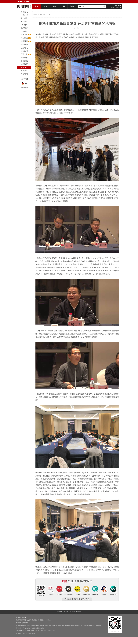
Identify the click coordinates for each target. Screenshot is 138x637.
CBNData (48, 620)
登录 (116, 5)
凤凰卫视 (34, 620)
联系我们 (79, 611)
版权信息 (18, 622)
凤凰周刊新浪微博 (21, 620)
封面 (45, 6)
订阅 (72, 6)
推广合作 (72, 611)
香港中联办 (41, 620)
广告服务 (65, 611)
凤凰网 (29, 620)
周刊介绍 (59, 611)
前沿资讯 (42, 14)
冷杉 (54, 6)
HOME (35, 14)
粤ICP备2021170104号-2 (48, 630)
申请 (23, 617)
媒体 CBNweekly (81, 28)
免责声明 (25, 622)
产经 (63, 6)
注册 (119, 5)
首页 (36, 6)
